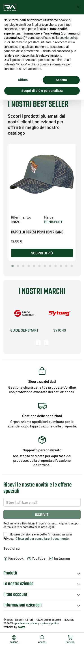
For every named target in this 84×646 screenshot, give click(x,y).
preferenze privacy (27, 623)
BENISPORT (53, 221)
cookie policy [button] (68, 37)
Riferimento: (21, 217)
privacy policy (50, 623)
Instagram (59, 558)
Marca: (49, 217)
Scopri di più (42, 253)
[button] (12, 266)
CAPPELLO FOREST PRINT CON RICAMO (37, 232)
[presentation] (38, 343)
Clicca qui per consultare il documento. (42, 538)
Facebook (13, 558)
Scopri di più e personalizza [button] (41, 90)
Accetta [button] (61, 80)
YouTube (36, 558)
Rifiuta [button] (23, 80)
